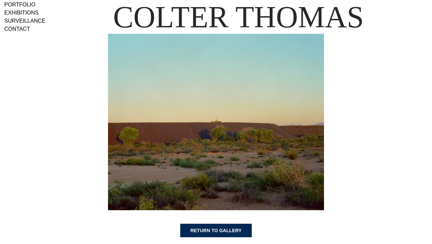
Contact (17, 29)
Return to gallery (216, 230)
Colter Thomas (238, 17)
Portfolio (19, 4)
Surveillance (25, 21)
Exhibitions (21, 13)
